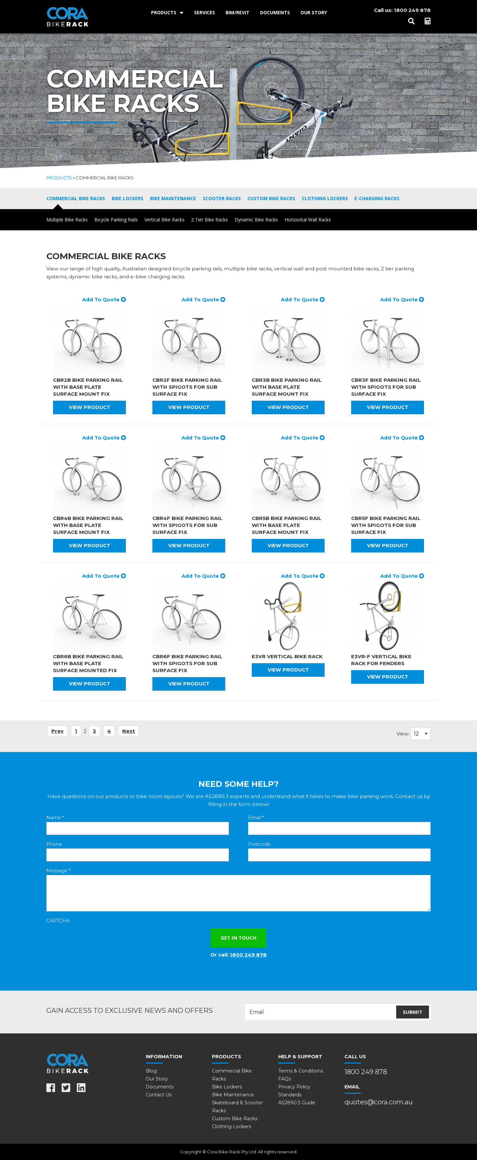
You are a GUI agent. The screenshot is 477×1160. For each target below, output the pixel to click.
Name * (55, 818)
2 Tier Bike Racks (209, 219)
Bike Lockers (127, 198)
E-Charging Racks (376, 198)
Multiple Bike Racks (67, 219)
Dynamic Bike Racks (256, 219)
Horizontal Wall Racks (308, 219)
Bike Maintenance (173, 198)
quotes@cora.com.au (378, 1102)
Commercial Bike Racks (75, 198)
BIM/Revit (237, 12)
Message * (58, 871)
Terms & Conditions (300, 1071)
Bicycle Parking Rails (116, 219)
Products (163, 12)
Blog (151, 1071)
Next (128, 731)
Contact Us (159, 1095)
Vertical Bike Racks (164, 219)
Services (204, 12)
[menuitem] (167, 13)
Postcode (259, 844)
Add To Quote (104, 299)
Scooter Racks (222, 198)
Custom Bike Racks (271, 198)
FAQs (284, 1079)
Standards (289, 1095)
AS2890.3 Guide (296, 1103)
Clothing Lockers (325, 198)
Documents (275, 12)
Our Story (313, 12)
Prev (57, 731)
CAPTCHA (58, 921)
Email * (256, 818)
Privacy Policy (294, 1087)
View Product (89, 407)
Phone (54, 844)
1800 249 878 (412, 10)
